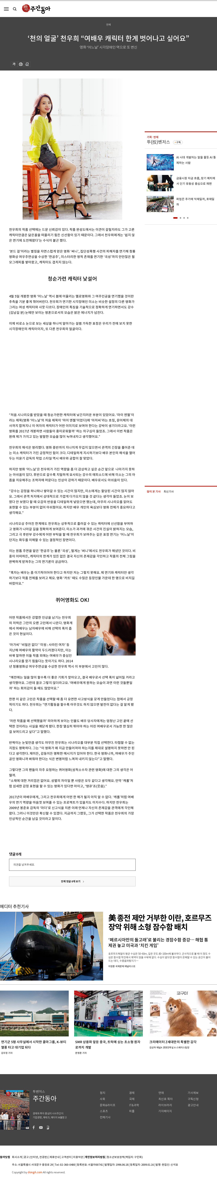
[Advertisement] (34, 371)
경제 (132, 1093)
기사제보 (193, 1093)
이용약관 (78, 1157)
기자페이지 (165, 1111)
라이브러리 (165, 1105)
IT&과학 (134, 1105)
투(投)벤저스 (158, 142)
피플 (132, 1111)
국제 (132, 1099)
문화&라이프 (107, 1105)
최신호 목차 (165, 1099)
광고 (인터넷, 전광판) (36, 1157)
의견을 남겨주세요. (24, 864)
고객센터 (66, 1157)
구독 (178, 142)
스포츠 (104, 1111)
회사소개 (17, 1157)
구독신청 (193, 1099)
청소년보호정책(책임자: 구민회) (125, 1157)
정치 (102, 1093)
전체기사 (105, 1117)
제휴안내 (55, 1157)
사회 (102, 1099)
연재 (161, 1093)
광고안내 (193, 1105)
